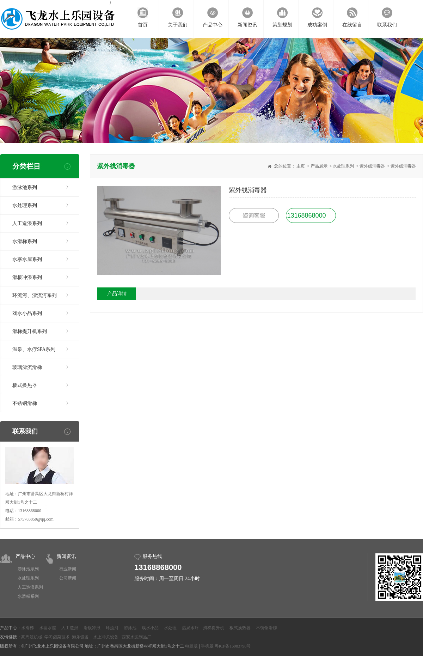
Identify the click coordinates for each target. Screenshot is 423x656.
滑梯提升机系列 (29, 331)
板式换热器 (24, 385)
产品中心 (25, 556)
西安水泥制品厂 (136, 636)
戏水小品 (150, 627)
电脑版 (191, 646)
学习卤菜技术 (57, 636)
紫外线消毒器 (372, 166)
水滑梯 (27, 627)
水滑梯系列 (24, 241)
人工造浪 (69, 627)
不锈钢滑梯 (24, 403)
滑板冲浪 (92, 627)
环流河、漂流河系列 (34, 295)
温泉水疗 (190, 627)
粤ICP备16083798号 (233, 646)
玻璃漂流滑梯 (27, 367)
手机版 (207, 646)
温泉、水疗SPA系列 (33, 349)
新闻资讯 (66, 556)
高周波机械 (31, 636)
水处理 (170, 627)
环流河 (112, 627)
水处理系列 (24, 205)
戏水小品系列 (27, 313)
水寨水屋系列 (27, 259)
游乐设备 (80, 636)
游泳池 (130, 627)
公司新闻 (67, 578)
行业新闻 (67, 568)
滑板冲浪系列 (27, 277)
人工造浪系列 (27, 223)
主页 (300, 166)
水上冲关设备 (105, 636)
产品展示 (319, 166)
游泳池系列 (24, 187)
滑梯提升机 (213, 627)
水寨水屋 (47, 627)
